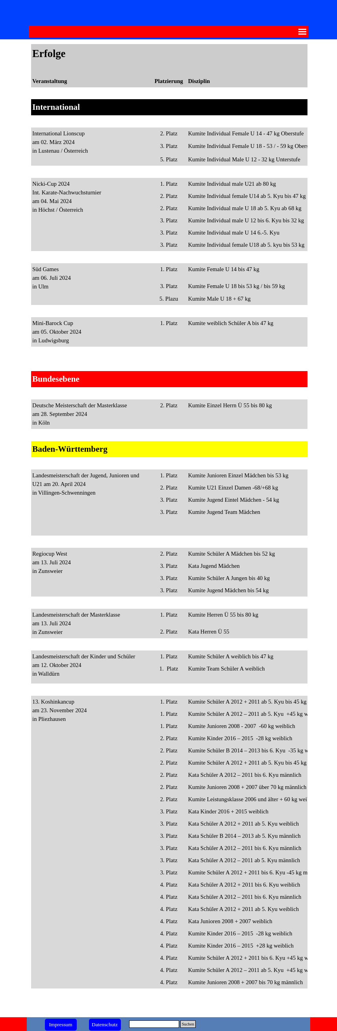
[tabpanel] (168, 528)
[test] (61, 1025)
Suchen (188, 1024)
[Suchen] (154, 1024)
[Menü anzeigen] (302, 31)
